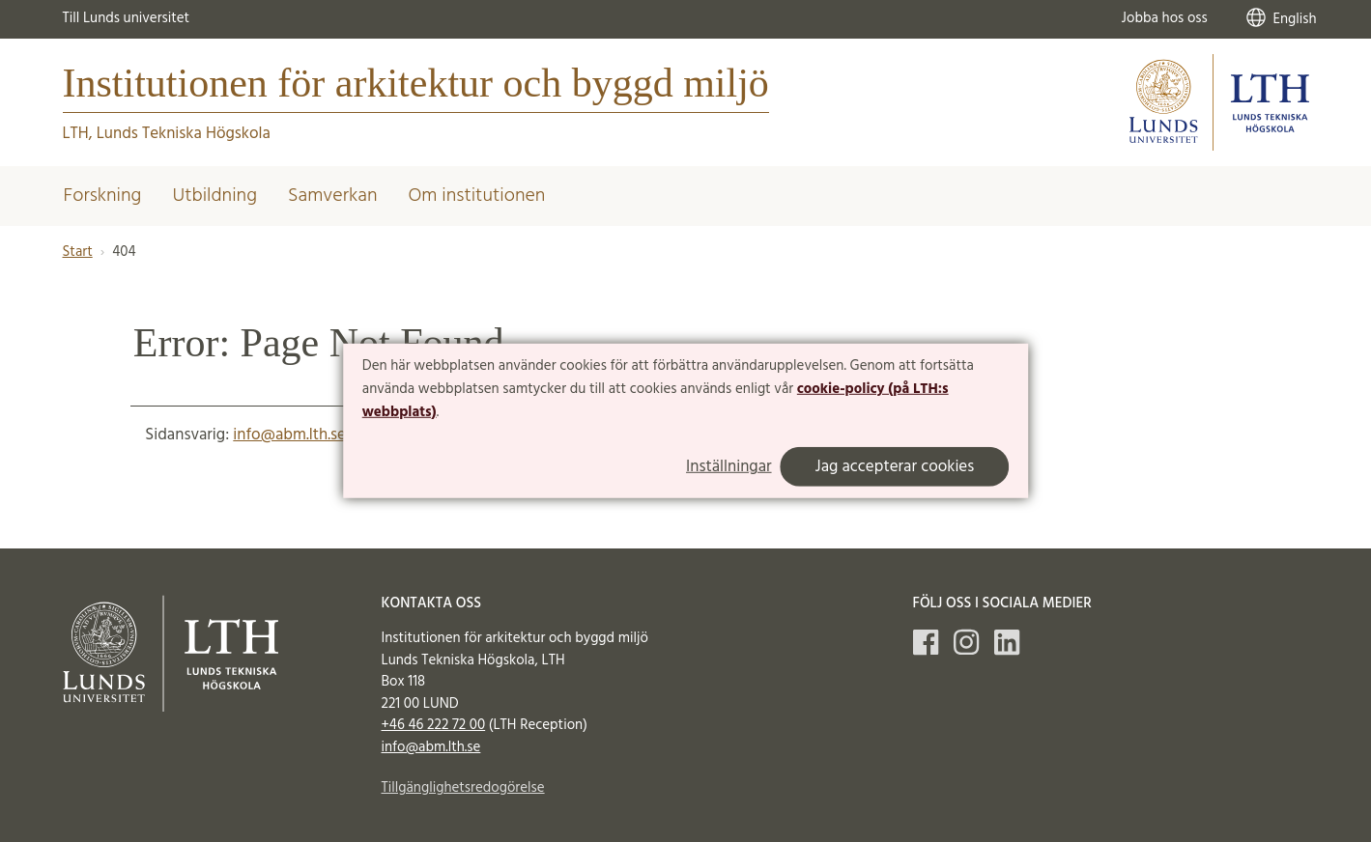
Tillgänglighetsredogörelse (463, 788)
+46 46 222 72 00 (434, 725)
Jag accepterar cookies (895, 467)
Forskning (103, 196)
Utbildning (214, 196)
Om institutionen (477, 196)
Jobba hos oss (1165, 18)
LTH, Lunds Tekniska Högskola (167, 134)
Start (78, 252)
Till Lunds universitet (126, 18)
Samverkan (333, 196)
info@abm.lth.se (289, 435)
